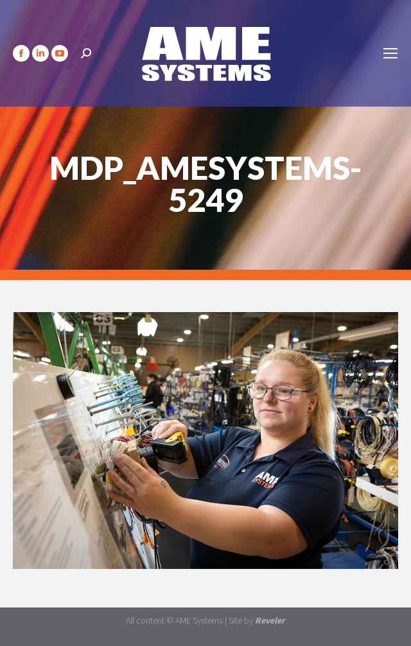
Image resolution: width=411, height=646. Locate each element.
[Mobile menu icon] (390, 53)
